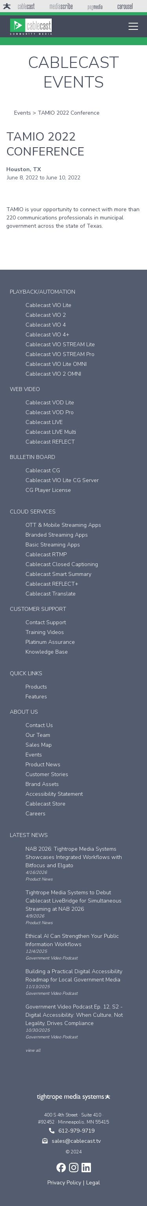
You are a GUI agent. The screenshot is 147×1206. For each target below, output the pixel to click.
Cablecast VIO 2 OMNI (53, 374)
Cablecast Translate (50, 594)
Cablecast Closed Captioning (61, 564)
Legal (93, 1182)
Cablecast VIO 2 (45, 315)
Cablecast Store (45, 804)
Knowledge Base (46, 652)
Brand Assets (42, 784)
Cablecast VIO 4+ (47, 334)
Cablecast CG (42, 470)
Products (36, 687)
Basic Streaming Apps (52, 544)
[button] (132, 26)
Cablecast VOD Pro (49, 412)
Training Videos (44, 632)
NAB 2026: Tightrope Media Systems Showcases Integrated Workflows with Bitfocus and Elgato (73, 857)
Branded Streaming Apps (56, 535)
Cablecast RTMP (46, 554)
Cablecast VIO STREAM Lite (60, 344)
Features (36, 696)
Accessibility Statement (54, 794)
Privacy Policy (64, 1182)
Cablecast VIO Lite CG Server (62, 480)
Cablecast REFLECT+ (51, 584)
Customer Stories (46, 774)
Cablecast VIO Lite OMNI (56, 364)
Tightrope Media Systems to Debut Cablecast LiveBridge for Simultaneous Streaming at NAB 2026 (73, 901)
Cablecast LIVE (44, 422)
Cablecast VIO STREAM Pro (59, 354)
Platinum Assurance (50, 642)
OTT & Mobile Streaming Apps (63, 525)
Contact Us (39, 725)
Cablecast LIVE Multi (50, 432)
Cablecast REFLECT (50, 442)
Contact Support (45, 622)
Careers (35, 813)
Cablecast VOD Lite (49, 402)
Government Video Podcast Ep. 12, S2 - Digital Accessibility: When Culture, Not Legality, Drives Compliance (74, 1015)
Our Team (37, 735)
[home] (30, 26)
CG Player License (48, 490)
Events (22, 113)
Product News (42, 764)
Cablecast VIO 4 (45, 325)
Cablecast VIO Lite (48, 305)
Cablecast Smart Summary (58, 574)
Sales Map (38, 745)
